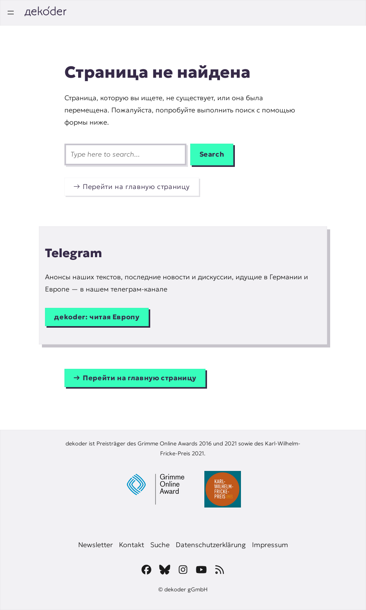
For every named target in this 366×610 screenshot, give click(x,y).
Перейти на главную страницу (136, 187)
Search (212, 154)
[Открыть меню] (10, 12)
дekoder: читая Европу (96, 317)
